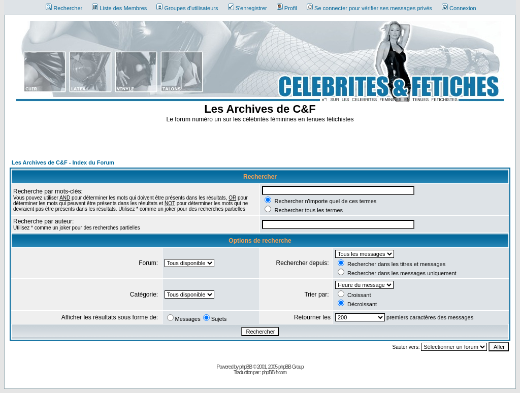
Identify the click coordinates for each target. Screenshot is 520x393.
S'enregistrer (247, 8)
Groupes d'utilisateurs (187, 8)
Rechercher (64, 8)
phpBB (245, 367)
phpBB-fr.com (274, 372)
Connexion (459, 8)
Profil (287, 8)
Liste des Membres (119, 8)
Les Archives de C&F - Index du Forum (63, 162)
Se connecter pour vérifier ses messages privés (369, 8)
